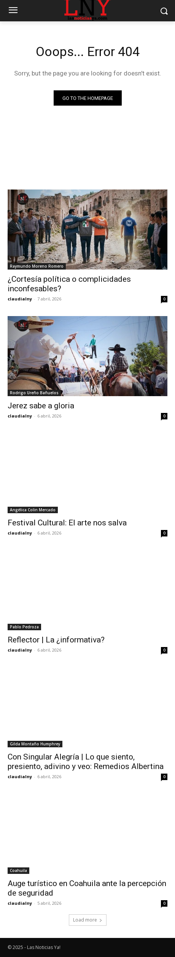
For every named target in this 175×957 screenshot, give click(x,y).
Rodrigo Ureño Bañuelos (34, 392)
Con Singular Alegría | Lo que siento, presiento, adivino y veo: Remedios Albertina (86, 761)
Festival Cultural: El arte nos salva (67, 522)
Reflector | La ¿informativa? (56, 639)
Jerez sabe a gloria (41, 405)
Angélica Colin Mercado (33, 509)
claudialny (20, 299)
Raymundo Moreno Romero (37, 266)
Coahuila (18, 870)
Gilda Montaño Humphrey (35, 744)
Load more (87, 920)
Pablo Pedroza (24, 626)
